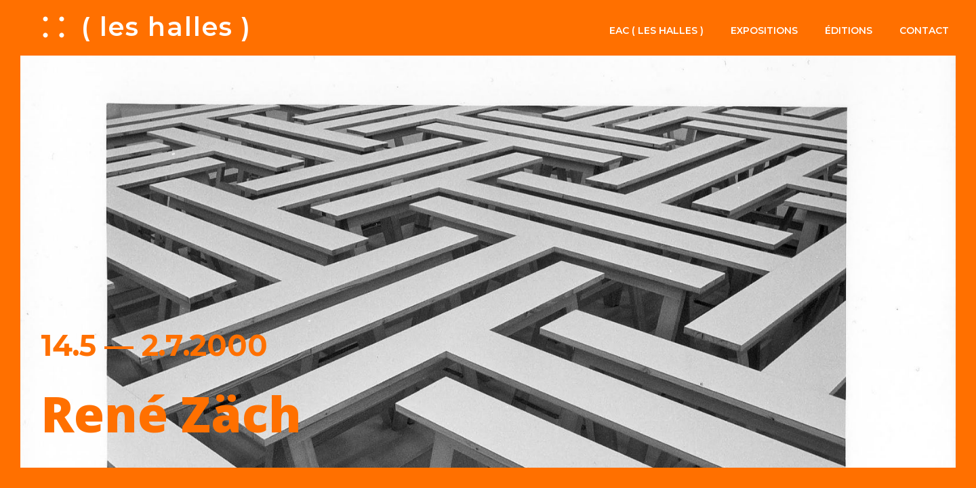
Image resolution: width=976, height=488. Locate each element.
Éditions (848, 30)
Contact (924, 30)
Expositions (764, 30)
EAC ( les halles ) (656, 30)
